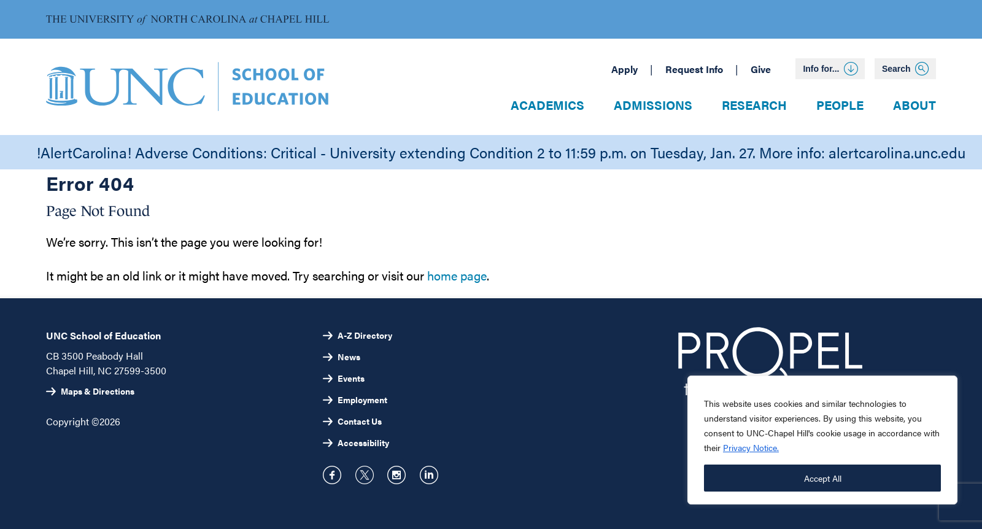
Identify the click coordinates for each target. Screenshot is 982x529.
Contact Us (360, 421)
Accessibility (363, 442)
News (349, 356)
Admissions (653, 105)
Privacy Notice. (751, 447)
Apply (624, 69)
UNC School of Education (103, 335)
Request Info (694, 69)
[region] (822, 440)
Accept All (822, 478)
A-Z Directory (365, 335)
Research (754, 105)
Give (761, 69)
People (840, 105)
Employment (362, 399)
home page (457, 275)
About (914, 105)
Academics (547, 105)
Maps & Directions (97, 391)
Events (351, 378)
